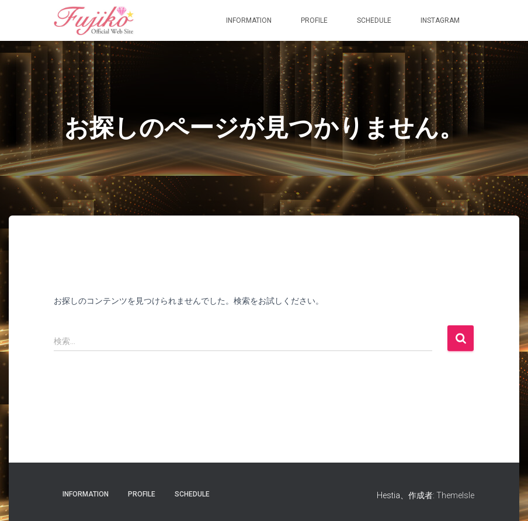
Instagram (440, 20)
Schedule (374, 20)
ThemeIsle (455, 495)
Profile (314, 20)
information (249, 20)
